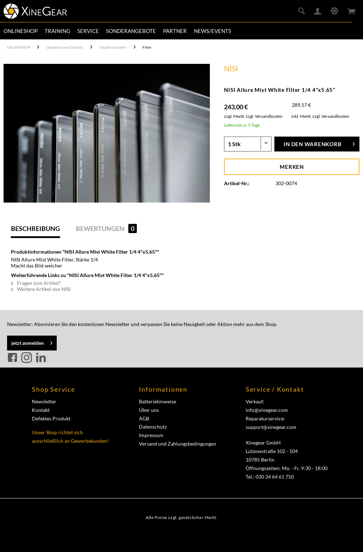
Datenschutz (153, 427)
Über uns (149, 410)
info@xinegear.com (267, 410)
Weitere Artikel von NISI (41, 289)
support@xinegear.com (271, 427)
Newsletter (44, 401)
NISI (231, 68)
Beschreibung (35, 228)
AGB (144, 418)
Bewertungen (106, 228)
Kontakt (41, 410)
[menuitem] (20, 30)
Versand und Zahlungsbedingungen (177, 444)
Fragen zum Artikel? (36, 283)
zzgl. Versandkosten (264, 116)
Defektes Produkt (51, 418)
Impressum (151, 435)
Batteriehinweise (157, 401)
